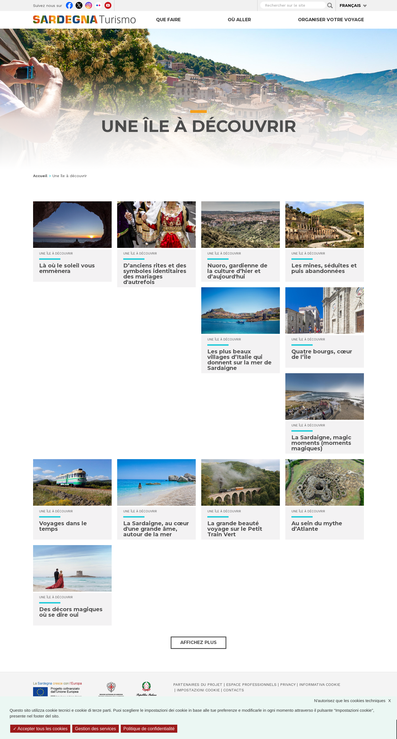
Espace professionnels (251, 684)
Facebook (69, 4)
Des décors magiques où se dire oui (71, 612)
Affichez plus (198, 642)
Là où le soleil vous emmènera (67, 268)
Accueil (40, 176)
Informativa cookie (319, 684)
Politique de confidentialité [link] (149, 728)
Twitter (79, 4)
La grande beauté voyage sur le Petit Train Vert (234, 529)
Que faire (168, 19)
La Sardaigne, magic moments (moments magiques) (321, 443)
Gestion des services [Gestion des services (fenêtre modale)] (95, 728)
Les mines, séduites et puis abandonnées (324, 268)
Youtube (107, 4)
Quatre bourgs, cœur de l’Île (321, 354)
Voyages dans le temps (63, 526)
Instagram (88, 4)
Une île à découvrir (56, 253)
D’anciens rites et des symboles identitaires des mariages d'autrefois (154, 273)
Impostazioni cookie (198, 690)
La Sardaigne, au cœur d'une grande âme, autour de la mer (156, 529)
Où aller (239, 19)
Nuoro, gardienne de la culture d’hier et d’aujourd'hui (237, 271)
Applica (330, 5)
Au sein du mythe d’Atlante (316, 526)
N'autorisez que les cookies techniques (355, 700)
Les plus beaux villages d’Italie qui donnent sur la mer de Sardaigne (239, 359)
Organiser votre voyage (331, 19)
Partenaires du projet (197, 684)
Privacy (288, 684)
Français (350, 5)
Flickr (98, 4)
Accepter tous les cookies (40, 728)
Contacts (233, 690)
